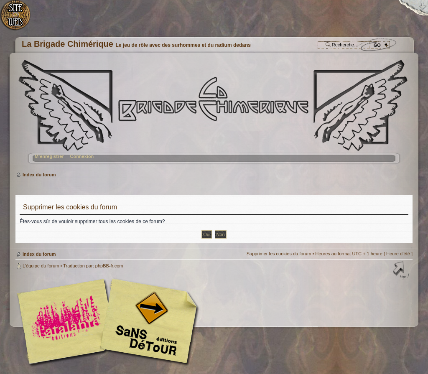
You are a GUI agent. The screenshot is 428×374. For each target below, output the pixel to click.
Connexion (82, 156)
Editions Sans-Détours (147, 322)
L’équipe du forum (41, 265)
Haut (402, 271)
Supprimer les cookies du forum (279, 253)
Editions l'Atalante (109, 321)
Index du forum (213, 115)
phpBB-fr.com (109, 265)
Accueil (20, 19)
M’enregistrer (49, 156)
